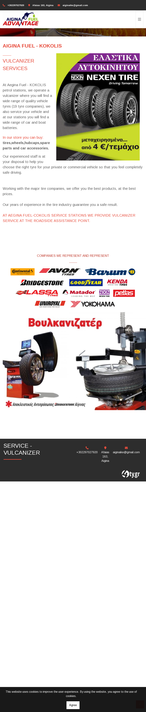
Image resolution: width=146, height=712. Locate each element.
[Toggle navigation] (139, 19)
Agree (73, 705)
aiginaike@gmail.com (75, 5)
